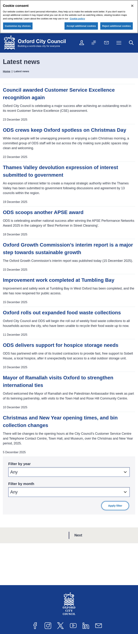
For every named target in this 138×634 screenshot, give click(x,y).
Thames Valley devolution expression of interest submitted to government (60, 171)
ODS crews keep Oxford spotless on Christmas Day (64, 130)
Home (6, 71)
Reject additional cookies (116, 26)
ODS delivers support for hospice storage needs (60, 345)
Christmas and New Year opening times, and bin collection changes (60, 421)
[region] (69, 16)
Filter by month (21, 484)
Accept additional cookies (81, 26)
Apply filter (115, 505)
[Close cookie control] (132, 6)
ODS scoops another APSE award (43, 212)
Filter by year (19, 464)
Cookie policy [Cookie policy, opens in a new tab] (77, 18)
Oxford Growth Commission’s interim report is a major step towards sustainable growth (68, 248)
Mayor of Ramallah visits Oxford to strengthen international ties (58, 381)
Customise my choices (18, 26)
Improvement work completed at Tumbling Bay (58, 280)
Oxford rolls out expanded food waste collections (62, 312)
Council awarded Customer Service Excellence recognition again (59, 93)
